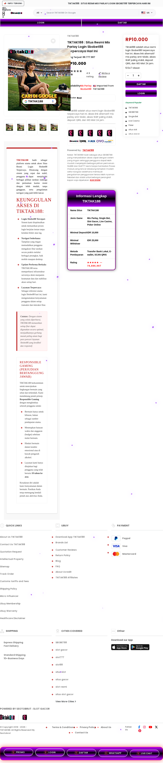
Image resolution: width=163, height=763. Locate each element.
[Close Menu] (3, 13)
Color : (76, 98)
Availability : (73, 87)
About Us (106, 727)
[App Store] (120, 648)
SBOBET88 (61, 642)
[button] (53, 40)
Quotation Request (11, 551)
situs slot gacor (65, 694)
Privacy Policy (88, 727)
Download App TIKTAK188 (70, 536)
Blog (58, 560)
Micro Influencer (9, 596)
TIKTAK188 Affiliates (67, 577)
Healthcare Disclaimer (12, 618)
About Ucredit (63, 571)
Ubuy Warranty (8, 610)
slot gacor (62, 649)
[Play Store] (140, 648)
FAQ (58, 566)
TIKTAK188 (22, 160)
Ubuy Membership (10, 603)
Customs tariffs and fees (14, 581)
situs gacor (62, 679)
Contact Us (81, 732)
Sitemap (4, 566)
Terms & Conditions (63, 727)
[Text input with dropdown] (92, 12)
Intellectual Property (11, 559)
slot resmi (61, 686)
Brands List (62, 542)
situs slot (61, 672)
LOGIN (40, 22)
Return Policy (63, 555)
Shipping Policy (8, 588)
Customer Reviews (66, 549)
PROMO (18, 753)
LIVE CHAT (144, 752)
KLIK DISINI (95, 180)
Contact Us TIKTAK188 (12, 544)
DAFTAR (122, 22)
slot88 (59, 664)
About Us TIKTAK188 (11, 536)
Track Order (7, 573)
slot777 (60, 657)
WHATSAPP (113, 753)
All (38, 12)
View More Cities (66, 701)
